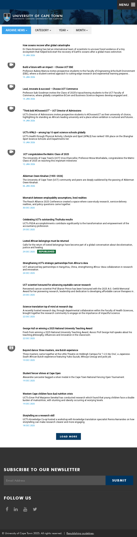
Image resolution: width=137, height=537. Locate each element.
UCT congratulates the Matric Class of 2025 (46, 154)
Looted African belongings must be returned (46, 241)
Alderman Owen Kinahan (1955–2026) (43, 176)
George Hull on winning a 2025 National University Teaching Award (57, 328)
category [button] (43, 30)
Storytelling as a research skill (38, 415)
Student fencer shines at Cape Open (42, 373)
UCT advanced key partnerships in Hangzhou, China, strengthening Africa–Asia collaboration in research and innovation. (78, 268)
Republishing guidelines (80, 533)
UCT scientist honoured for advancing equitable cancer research (57, 285)
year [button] (63, 30)
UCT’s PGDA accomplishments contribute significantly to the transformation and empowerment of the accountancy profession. (76, 224)
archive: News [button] (16, 30)
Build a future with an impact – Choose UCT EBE (48, 67)
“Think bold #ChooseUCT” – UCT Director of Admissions (52, 110)
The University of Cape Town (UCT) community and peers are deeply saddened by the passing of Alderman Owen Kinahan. (78, 181)
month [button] (82, 30)
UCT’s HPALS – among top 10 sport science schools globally (54, 132)
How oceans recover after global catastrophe (46, 45)
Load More (68, 436)
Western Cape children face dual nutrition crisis (48, 394)
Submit (119, 480)
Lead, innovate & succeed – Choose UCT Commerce (50, 89)
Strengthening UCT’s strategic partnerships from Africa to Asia (55, 263)
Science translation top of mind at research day (48, 306)
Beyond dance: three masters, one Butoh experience (50, 350)
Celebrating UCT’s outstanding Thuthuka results (48, 219)
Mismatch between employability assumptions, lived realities (55, 198)
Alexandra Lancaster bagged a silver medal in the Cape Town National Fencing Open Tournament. (74, 377)
